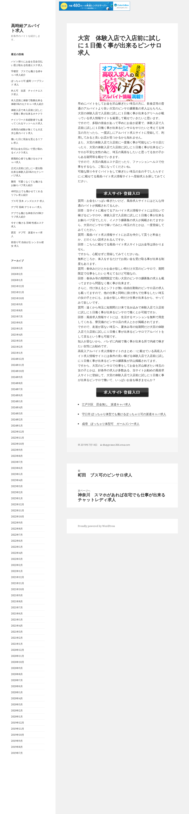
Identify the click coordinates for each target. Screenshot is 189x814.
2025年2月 (17, 346)
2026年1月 (17, 280)
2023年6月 (17, 468)
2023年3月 (17, 486)
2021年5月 (17, 619)
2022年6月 (17, 540)
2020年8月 (17, 674)
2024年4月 (17, 407)
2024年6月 (17, 395)
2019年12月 (17, 722)
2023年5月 (17, 474)
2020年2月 (17, 710)
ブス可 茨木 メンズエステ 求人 (27, 201)
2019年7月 (17, 753)
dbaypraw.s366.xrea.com (116, 444)
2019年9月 (17, 740)
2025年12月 (17, 286)
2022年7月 (17, 534)
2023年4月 (17, 480)
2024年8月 (17, 383)
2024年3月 (17, 413)
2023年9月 (17, 449)
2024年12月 (17, 359)
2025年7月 (17, 316)
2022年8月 (17, 528)
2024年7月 (17, 389)
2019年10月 (17, 734)
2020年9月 (17, 668)
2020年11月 (17, 656)
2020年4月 (17, 698)
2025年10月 (17, 298)
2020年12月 (17, 650)
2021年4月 (17, 625)
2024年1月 (17, 425)
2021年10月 (17, 589)
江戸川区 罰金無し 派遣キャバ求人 (106, 404)
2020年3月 (17, 704)
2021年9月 (17, 595)
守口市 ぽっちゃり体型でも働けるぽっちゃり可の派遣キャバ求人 (124, 414)
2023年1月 (17, 498)
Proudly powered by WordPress (96, 526)
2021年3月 (17, 631)
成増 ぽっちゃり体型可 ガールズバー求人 (110, 424)
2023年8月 (17, 456)
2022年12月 (17, 504)
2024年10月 (17, 371)
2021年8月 (17, 601)
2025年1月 (17, 352)
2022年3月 (17, 559)
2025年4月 (17, 334)
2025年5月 (17, 328)
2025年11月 (17, 292)
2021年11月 (17, 583)
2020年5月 (17, 692)
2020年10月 (17, 662)
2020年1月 (17, 716)
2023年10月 (17, 443)
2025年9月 (17, 304)
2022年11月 (17, 510)
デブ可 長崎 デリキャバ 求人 (26, 207)
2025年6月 (17, 322)
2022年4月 (17, 553)
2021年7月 (17, 607)
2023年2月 (17, 492)
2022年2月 (17, 565)
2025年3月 (17, 340)
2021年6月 (17, 613)
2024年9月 (17, 377)
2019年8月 (17, 747)
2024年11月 (17, 365)
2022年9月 (17, 522)
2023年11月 (17, 437)
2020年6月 (17, 686)
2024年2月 (17, 419)
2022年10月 (17, 516)
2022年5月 (17, 546)
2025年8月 (17, 310)
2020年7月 (17, 680)
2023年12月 (17, 431)
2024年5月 (17, 401)
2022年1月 (17, 571)
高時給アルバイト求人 (25, 28)
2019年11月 (17, 728)
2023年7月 (17, 462)
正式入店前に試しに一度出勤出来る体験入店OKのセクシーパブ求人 (27, 172)
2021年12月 (17, 577)
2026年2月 (17, 274)
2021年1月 (17, 643)
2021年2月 (17, 637)
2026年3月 (17, 268)
